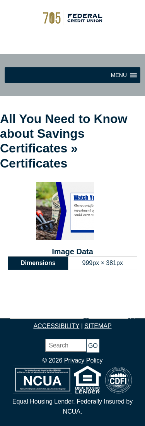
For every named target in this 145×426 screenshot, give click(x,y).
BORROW (118, 306)
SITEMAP (97, 326)
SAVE (61, 306)
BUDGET (86, 306)
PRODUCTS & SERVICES (47, 316)
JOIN (41, 306)
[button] (119, 75)
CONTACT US (108, 316)
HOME (18, 306)
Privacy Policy (83, 360)
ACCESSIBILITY (56, 326)
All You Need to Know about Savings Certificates (63, 134)
